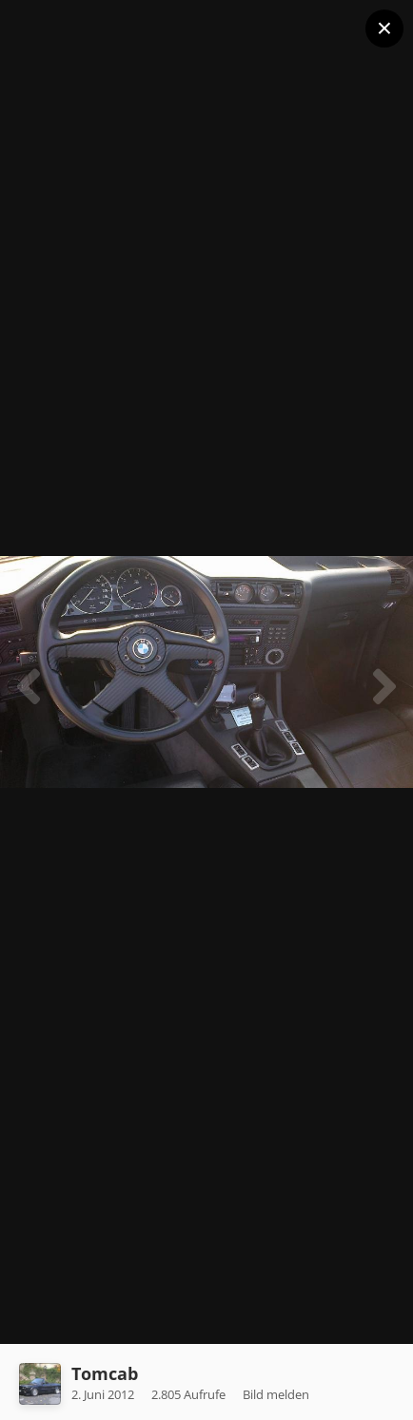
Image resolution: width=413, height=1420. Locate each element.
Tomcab (104, 1373)
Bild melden (276, 1394)
